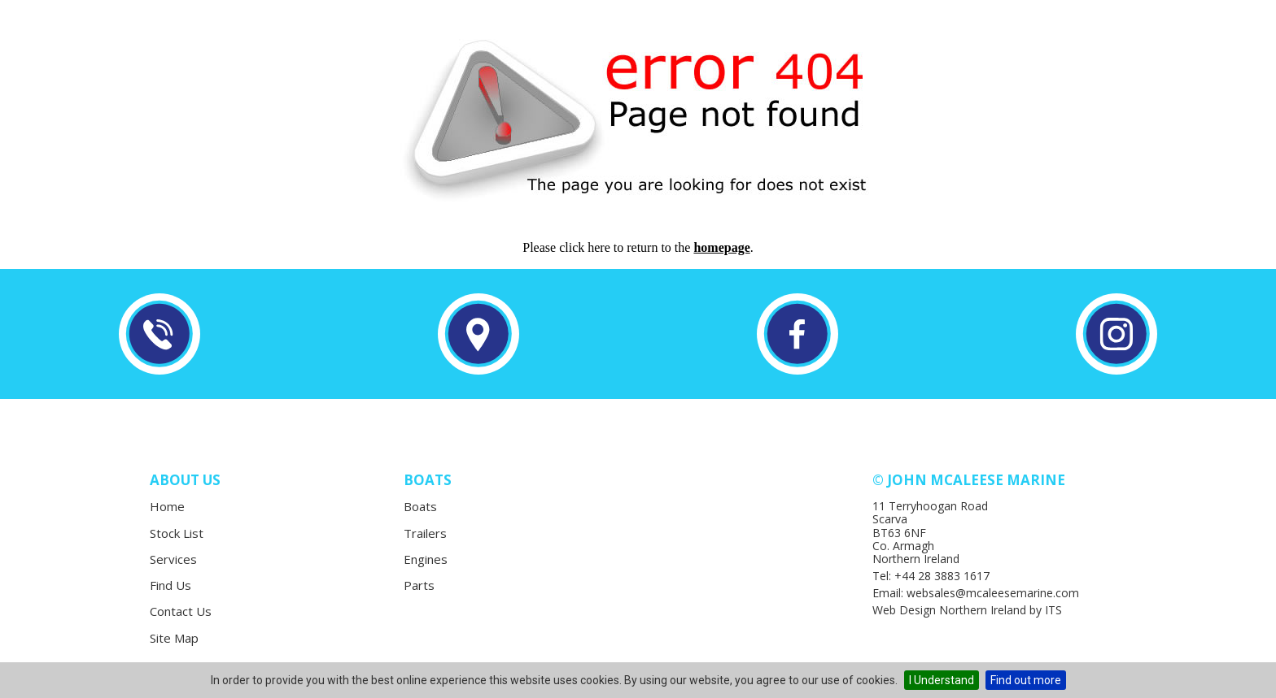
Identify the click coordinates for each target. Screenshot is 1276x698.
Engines (426, 559)
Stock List (176, 533)
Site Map (174, 638)
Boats (420, 506)
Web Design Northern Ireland (949, 610)
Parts (419, 585)
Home (167, 506)
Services (173, 559)
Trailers (425, 533)
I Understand (941, 680)
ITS (1053, 610)
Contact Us (181, 611)
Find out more (1025, 680)
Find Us (170, 585)
